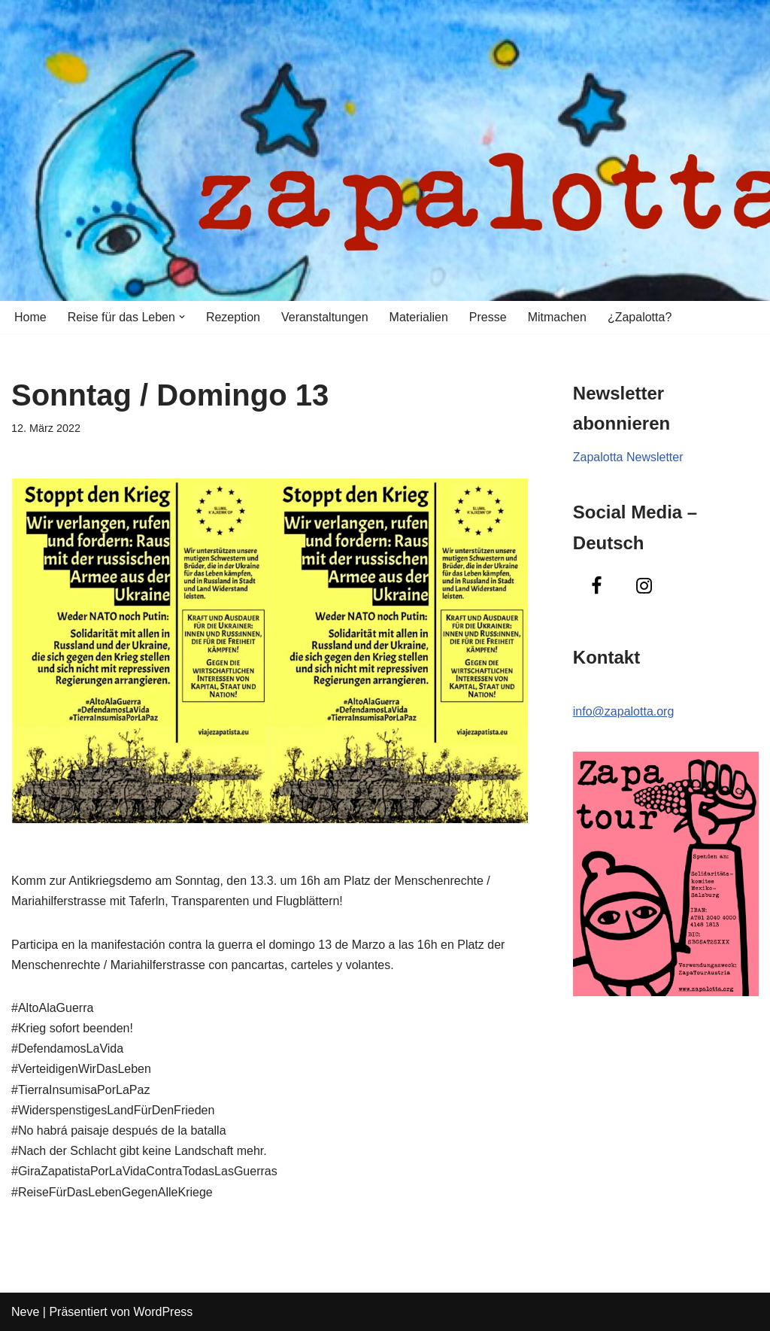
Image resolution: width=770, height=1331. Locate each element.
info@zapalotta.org (624, 711)
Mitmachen (557, 317)
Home (30, 317)
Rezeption (233, 317)
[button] (182, 317)
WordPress (162, 1311)
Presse (488, 317)
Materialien (419, 317)
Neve (25, 1311)
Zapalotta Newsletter (628, 457)
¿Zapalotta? (639, 317)
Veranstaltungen (324, 317)
